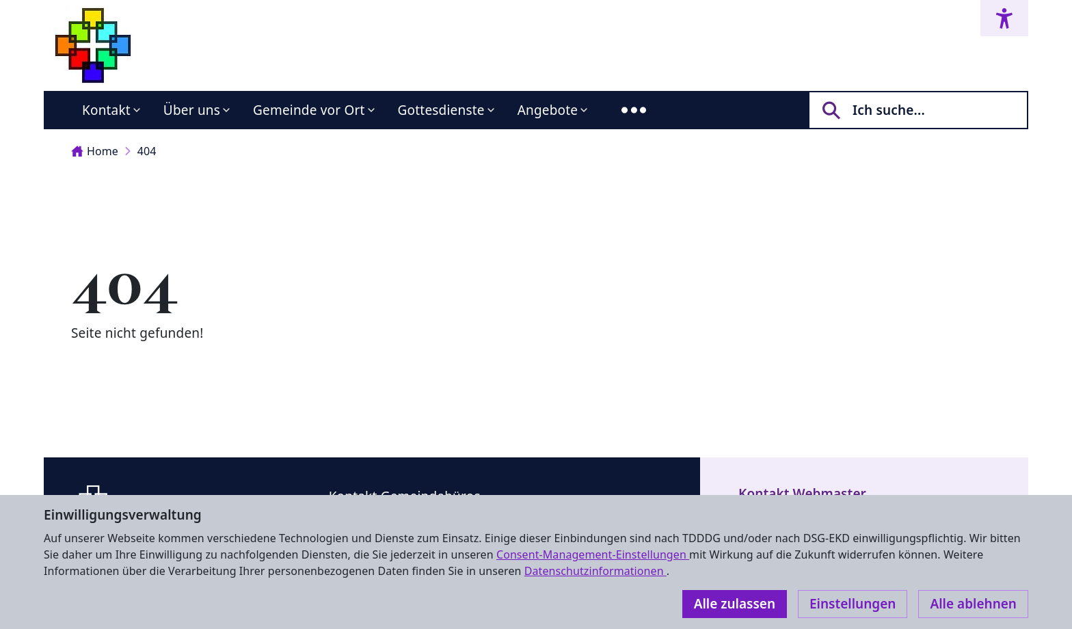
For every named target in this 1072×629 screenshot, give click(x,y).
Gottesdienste (441, 110)
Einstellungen (852, 604)
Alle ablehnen (973, 604)
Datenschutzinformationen (595, 570)
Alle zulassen (734, 604)
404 (147, 151)
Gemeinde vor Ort (309, 110)
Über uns (191, 110)
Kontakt (106, 110)
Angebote (548, 110)
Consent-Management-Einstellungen (592, 554)
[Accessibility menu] (1004, 18)
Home (94, 151)
